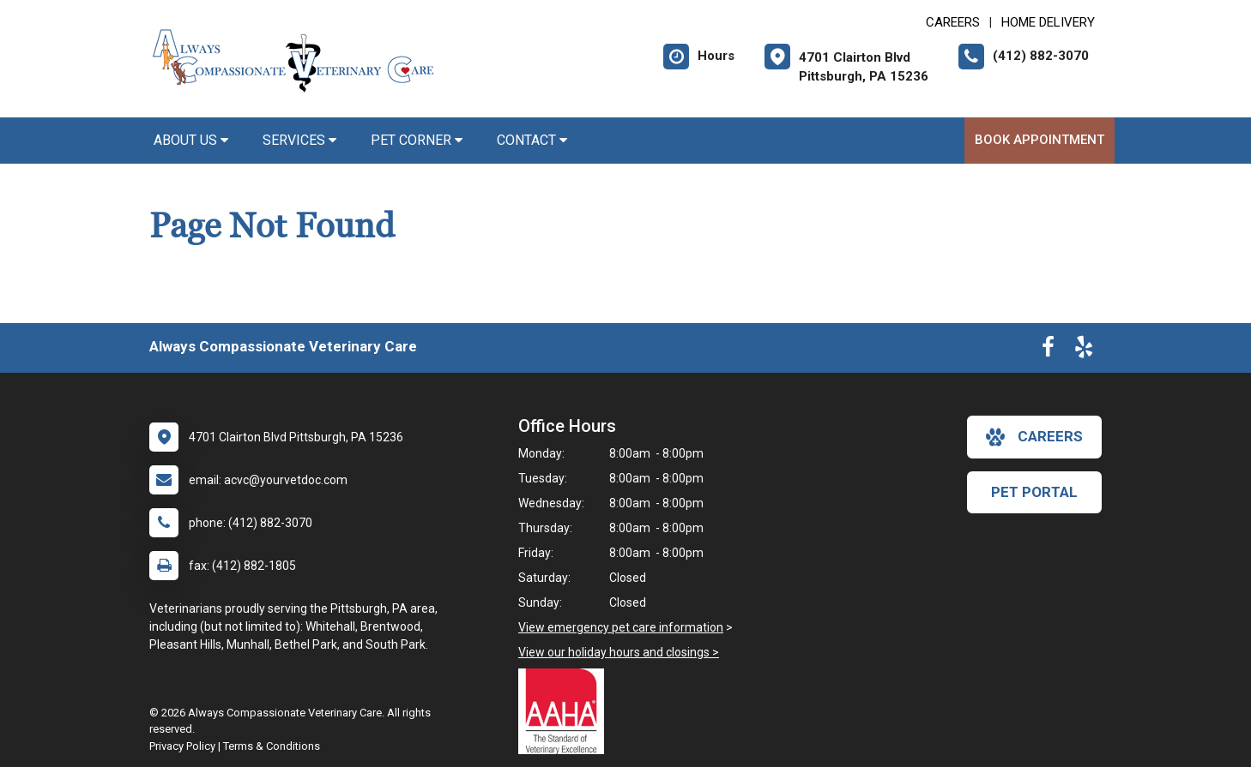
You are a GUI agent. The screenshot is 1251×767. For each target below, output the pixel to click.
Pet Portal (1034, 491)
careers (1034, 437)
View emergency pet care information (620, 627)
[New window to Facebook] (1048, 350)
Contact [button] (532, 140)
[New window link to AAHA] (565, 711)
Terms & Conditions (271, 746)
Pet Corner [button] (416, 140)
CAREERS (953, 22)
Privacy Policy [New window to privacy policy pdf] (182, 746)
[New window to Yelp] (1084, 350)
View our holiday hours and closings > (618, 652)
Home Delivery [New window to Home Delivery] (1048, 22)
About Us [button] (191, 140)
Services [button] (299, 140)
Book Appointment (1039, 139)
